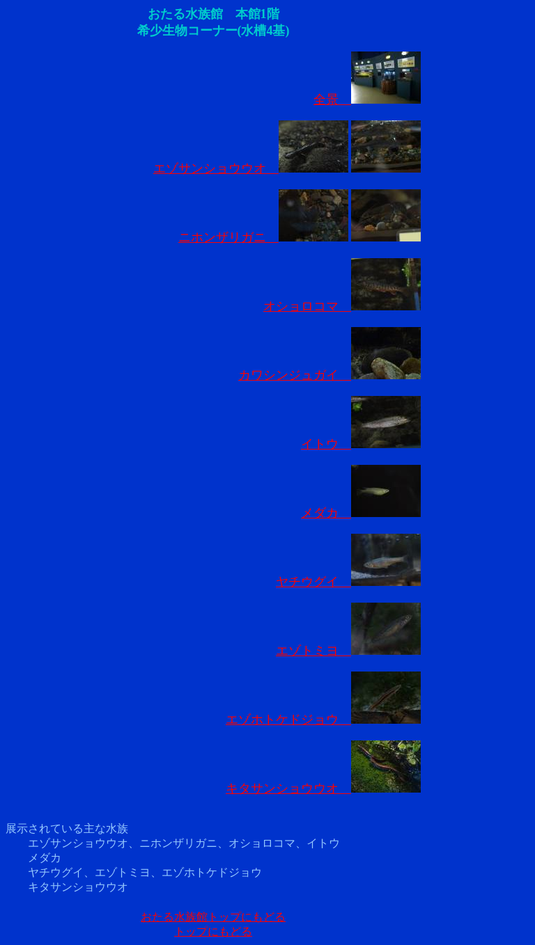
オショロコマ (342, 306)
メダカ (361, 513)
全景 (367, 99)
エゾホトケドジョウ (323, 719)
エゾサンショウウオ (250, 168)
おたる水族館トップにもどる (213, 917)
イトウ (361, 444)
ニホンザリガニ (263, 237)
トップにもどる (213, 931)
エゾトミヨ (348, 651)
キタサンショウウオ (323, 788)
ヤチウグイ (348, 582)
